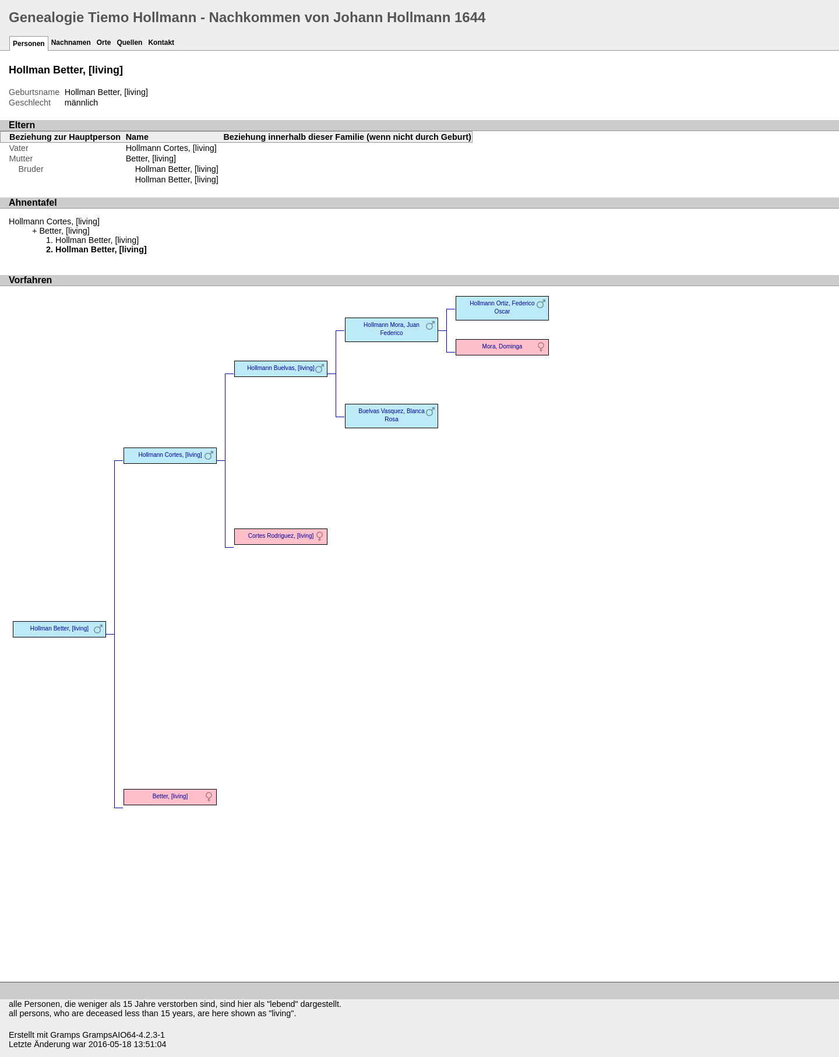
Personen (29, 44)
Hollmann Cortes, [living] (171, 148)
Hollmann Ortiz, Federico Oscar (502, 307)
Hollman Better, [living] (176, 169)
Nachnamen (71, 42)
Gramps (65, 1035)
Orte (104, 42)
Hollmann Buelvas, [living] (280, 368)
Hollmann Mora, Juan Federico (392, 329)
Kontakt (161, 42)
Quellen (129, 42)
